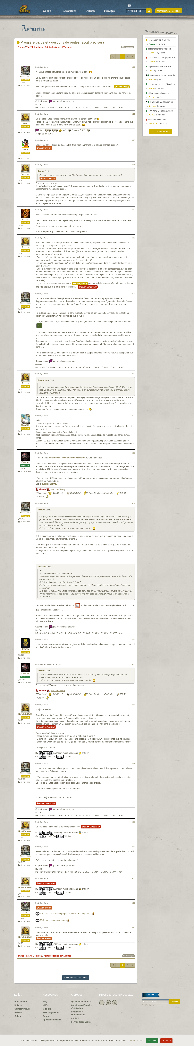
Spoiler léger (122, 86)
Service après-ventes (81, 1022)
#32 (133, 639)
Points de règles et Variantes (58, 47)
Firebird (25, 462)
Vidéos (46, 1005)
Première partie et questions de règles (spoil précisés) (60, 42)
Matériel (18, 1012)
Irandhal (25, 174)
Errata (46, 1016)
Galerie (18, 1016)
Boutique (109, 10)
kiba (25, 912)
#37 (133, 846)
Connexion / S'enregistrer (168, 11)
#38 (133, 878)
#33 (133, 664)
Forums (90, 10)
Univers (18, 1005)
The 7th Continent (35, 47)
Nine (25, 123)
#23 (133, 140)
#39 (133, 903)
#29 (133, 415)
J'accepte (152, 1040)
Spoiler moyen (44, 148)
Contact (75, 1018)
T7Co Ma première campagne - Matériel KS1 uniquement (66, 913)
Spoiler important (88, 286)
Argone (25, 219)
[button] (130, 5)
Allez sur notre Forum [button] (160, 131)
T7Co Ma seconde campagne (53, 920)
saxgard (25, 649)
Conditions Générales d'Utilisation (81, 1006)
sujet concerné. (49, 484)
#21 (133, 67)
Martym (25, 247)
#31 (133, 503)
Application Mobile (52, 1020)
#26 (133, 238)
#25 (133, 210)
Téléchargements (51, 1012)
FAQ (45, 1001)
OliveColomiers (25, 714)
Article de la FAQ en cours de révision (66, 458)
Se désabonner (148, 1005)
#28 (133, 374)
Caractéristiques (23, 1009)
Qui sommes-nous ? (81, 1001)
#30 (133, 453)
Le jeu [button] (48, 10)
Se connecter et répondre (75, 977)
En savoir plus (136, 1040)
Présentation (21, 1001)
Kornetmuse (25, 77)
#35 (133, 763)
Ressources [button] (70, 10)
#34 (133, 704)
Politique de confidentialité (78, 1013)
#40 (133, 928)
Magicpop (25, 425)
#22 (133, 114)
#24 (133, 165)
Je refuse (166, 1040)
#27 (133, 294)
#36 (133, 822)
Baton (25, 150)
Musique (47, 1009)
